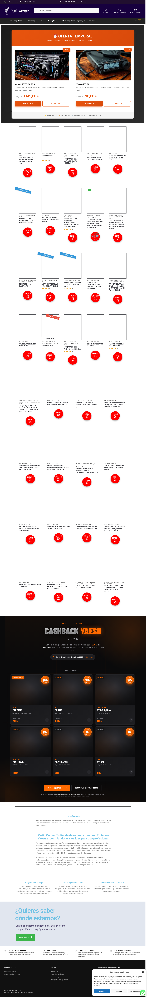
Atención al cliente (119, 10)
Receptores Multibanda (27, 280)
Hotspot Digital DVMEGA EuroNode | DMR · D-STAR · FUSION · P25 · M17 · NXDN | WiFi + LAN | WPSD (29, 409)
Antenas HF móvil (110, 400)
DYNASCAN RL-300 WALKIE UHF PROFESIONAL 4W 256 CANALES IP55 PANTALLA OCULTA (114, 589)
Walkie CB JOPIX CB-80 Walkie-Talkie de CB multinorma (117, 158)
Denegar (119, 991)
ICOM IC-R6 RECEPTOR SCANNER (95, 345)
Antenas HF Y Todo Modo (56, 400)
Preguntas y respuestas (59, 980)
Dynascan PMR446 (110, 582)
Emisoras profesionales (84, 524)
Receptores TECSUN (48, 153)
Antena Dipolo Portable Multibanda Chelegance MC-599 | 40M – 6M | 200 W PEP (58, 467)
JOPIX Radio (91, 153)
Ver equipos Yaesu (57, 788)
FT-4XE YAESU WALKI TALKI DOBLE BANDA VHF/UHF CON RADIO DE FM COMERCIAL (117, 287)
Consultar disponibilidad (86, 788)
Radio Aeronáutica (25, 341)
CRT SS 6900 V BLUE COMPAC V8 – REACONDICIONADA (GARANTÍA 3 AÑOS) (114, 528)
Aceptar (102, 991)
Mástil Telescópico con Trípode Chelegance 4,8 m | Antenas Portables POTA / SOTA (114, 405)
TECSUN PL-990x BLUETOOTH (25, 285)
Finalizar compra (135, 10)
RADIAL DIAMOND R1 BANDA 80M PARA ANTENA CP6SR (57, 404)
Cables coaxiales (110, 463)
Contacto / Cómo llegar (12, 974)
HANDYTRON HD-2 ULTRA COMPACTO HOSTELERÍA (70, 161)
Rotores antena (25, 582)
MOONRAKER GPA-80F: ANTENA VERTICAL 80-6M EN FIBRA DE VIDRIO (57, 586)
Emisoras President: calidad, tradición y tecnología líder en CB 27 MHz (86, 465)
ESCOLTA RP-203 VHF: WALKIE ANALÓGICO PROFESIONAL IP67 (87, 527)
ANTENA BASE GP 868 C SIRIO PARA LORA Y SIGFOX (86, 587)
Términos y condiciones (59, 977)
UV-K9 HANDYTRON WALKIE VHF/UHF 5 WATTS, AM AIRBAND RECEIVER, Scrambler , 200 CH (117, 224)
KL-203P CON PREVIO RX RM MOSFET (117, 345)
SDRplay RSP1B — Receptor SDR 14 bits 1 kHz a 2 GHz (58, 527)
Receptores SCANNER (94, 280)
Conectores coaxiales (84, 400)
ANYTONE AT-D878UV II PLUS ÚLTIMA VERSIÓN (50, 285)
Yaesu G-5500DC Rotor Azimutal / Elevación (30, 585)
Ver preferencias (136, 991)
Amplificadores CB (115, 341)
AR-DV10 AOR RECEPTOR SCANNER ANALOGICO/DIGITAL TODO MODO (94, 285)
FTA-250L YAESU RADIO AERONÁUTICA (27, 345)
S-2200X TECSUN (48, 156)
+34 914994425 (29, 2)
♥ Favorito (55, 104)
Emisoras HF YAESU (93, 215)
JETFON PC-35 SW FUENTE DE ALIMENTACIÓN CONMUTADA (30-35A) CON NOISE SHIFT (72, 223)
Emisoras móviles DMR (27, 400)
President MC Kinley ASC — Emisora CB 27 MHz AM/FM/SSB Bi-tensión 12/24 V (87, 471)
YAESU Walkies (120, 282)
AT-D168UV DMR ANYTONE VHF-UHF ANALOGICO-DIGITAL (26, 221)
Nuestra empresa (10, 971)
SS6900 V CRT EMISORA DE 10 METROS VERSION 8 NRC (72, 284)
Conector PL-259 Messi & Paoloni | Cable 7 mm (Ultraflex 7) (86, 405)
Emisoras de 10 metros (72, 280)
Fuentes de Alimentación (68, 216)
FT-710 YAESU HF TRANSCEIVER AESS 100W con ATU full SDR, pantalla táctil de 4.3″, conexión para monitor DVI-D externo (95, 222)
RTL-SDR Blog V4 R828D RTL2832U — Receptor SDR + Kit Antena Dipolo (30, 528)
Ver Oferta (28, 104)
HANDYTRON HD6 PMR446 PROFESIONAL (72, 348)
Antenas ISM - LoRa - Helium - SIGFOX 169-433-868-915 (86, 582)
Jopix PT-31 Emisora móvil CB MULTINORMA (95, 159)
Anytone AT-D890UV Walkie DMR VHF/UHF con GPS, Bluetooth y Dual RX (26, 160)
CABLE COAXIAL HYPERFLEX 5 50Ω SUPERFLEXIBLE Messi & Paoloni (114, 467)
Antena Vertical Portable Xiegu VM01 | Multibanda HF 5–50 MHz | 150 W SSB (29, 467)
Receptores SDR (24, 524)
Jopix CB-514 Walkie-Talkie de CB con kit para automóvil (50, 219)
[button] (143, 972)
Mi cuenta (106, 10)
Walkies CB (113, 153)
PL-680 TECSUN (47, 345)
